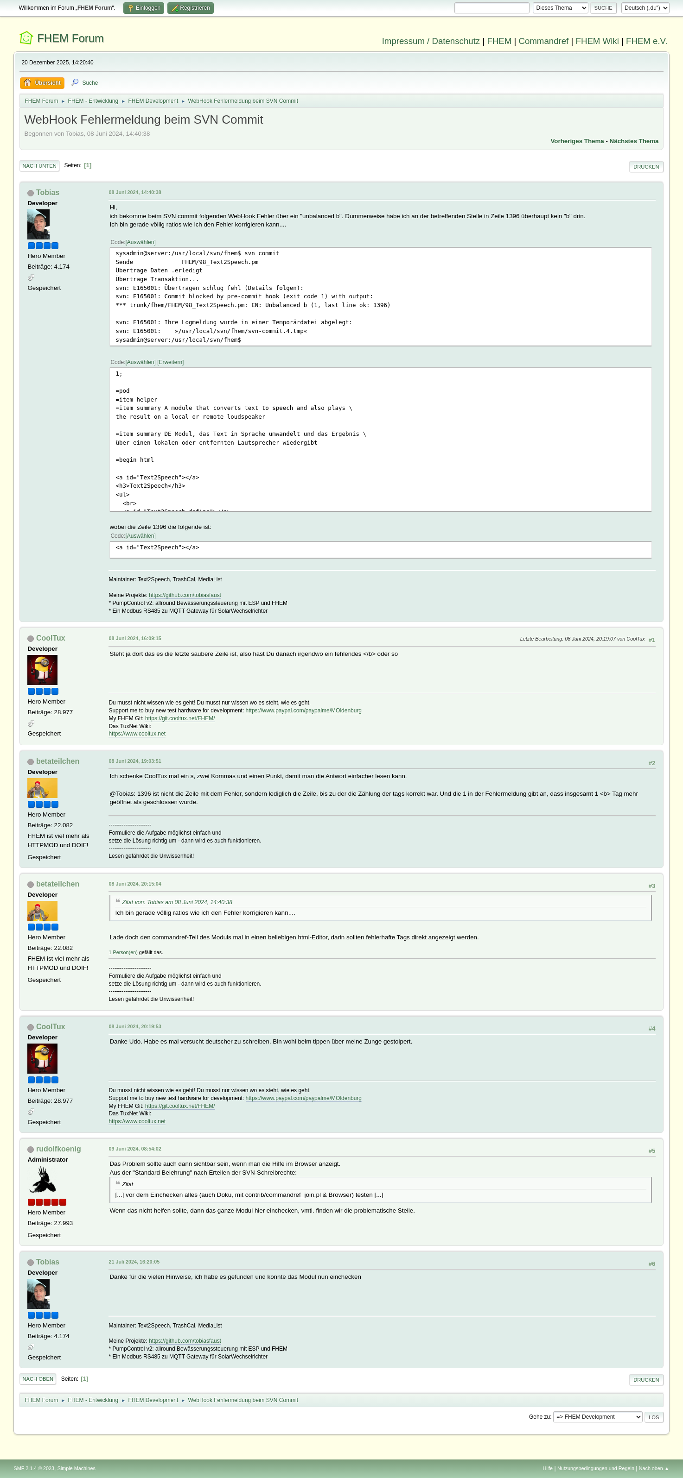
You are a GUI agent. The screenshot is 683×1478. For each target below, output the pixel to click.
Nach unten (39, 166)
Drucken (646, 167)
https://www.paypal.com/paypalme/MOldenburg (304, 710)
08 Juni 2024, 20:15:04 (135, 884)
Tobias (47, 192)
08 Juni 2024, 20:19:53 (135, 1026)
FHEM (499, 41)
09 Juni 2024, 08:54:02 (135, 1148)
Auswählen (140, 242)
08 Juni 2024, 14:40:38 (135, 192)
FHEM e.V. (647, 41)
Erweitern (170, 362)
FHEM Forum (70, 38)
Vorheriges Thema (577, 141)
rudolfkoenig (58, 1149)
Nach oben (37, 1379)
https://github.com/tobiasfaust (185, 595)
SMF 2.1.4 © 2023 (33, 1468)
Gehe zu (539, 1417)
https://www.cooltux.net (137, 733)
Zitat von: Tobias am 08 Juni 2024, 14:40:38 (177, 902)
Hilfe (548, 1468)
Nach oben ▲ (654, 1468)
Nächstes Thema (634, 141)
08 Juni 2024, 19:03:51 (135, 761)
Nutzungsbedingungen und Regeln (595, 1468)
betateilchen (57, 761)
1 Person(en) (123, 952)
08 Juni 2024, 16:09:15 (135, 638)
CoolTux (50, 638)
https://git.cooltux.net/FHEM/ (180, 718)
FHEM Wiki (597, 41)
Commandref (543, 41)
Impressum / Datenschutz (431, 41)
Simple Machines (76, 1468)
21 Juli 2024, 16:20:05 (134, 1261)
